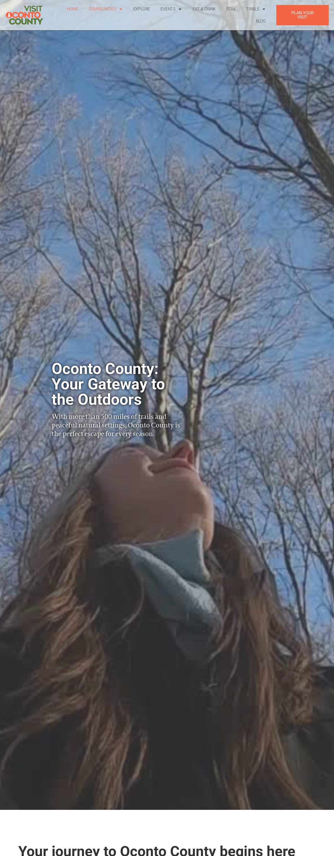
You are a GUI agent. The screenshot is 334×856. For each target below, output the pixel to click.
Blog (261, 21)
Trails (256, 9)
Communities (106, 9)
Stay (231, 9)
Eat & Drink (204, 9)
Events (171, 9)
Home (72, 9)
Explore (141, 9)
